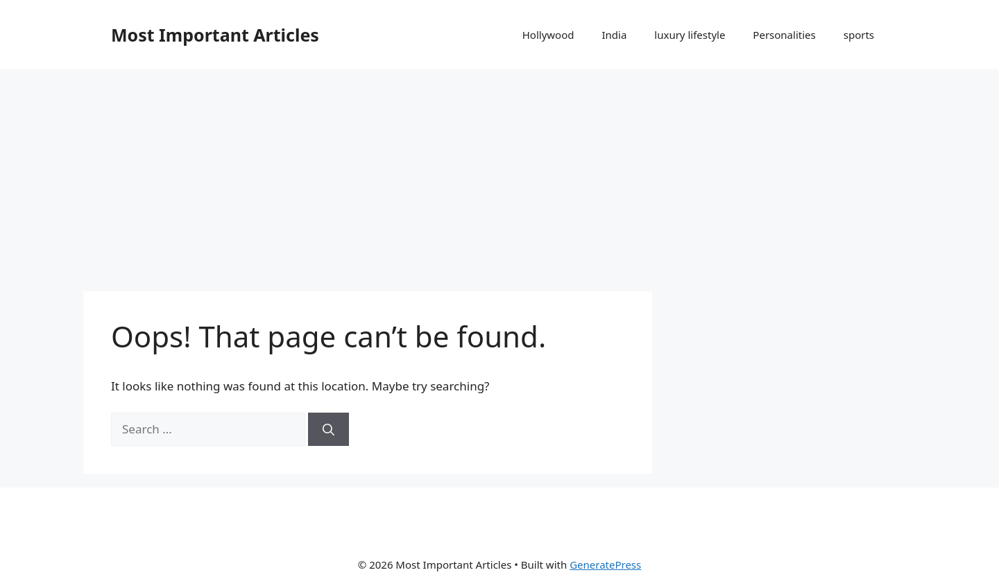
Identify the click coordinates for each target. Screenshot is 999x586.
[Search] (328, 429)
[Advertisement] (499, 173)
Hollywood (548, 35)
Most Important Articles (215, 34)
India (613, 35)
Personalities (784, 35)
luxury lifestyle (689, 35)
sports (859, 35)
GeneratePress (605, 564)
